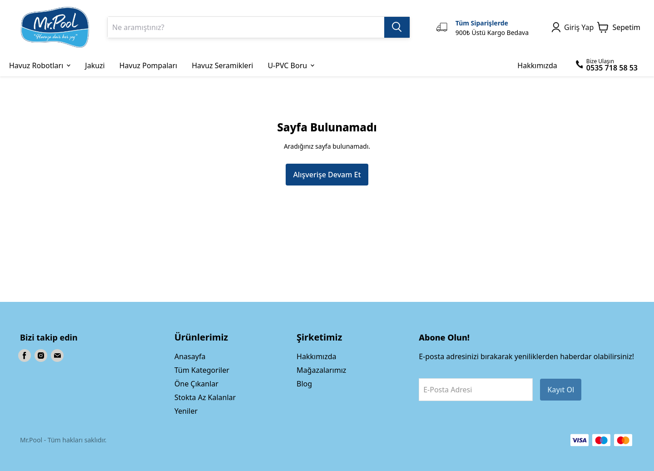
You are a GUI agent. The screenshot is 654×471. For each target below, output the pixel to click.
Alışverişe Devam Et (327, 175)
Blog (304, 384)
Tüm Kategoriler (201, 370)
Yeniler (186, 411)
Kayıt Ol (560, 390)
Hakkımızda (316, 356)
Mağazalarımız (321, 370)
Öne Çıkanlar (196, 384)
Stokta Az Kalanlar (205, 397)
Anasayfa (189, 356)
